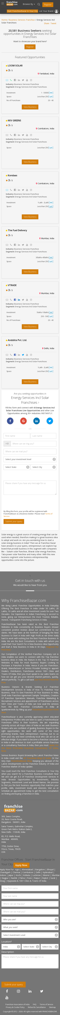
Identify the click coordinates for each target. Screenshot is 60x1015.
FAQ (34, 1004)
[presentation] (23, 502)
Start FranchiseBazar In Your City (22, 11)
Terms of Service (46, 1004)
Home (4, 19)
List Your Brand (46, 11)
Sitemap (52, 1007)
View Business (30, 107)
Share (46, 23)
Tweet (53, 23)
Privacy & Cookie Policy (15, 1007)
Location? (6, 941)
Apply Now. (21, 865)
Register (47, 4)
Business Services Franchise (22, 19)
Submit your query (13, 521)
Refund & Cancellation (37, 1007)
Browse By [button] (29, 4)
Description (7, 951)
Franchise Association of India (17, 1004)
